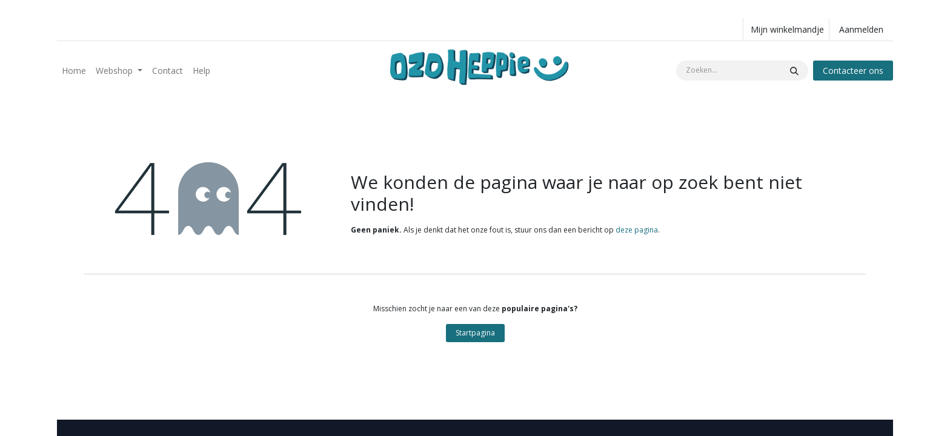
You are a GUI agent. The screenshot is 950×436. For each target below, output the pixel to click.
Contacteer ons (853, 70)
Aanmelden (861, 29)
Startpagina (475, 333)
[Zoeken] (794, 71)
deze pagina (637, 230)
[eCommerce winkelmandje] (786, 29)
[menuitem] (74, 70)
